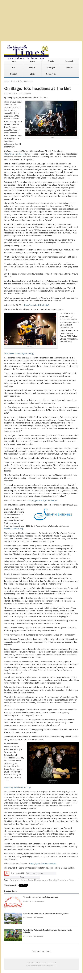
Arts (13, 67)
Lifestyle (51, 67)
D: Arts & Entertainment (21, 81)
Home (13, 61)
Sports (51, 61)
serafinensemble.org (13, 528)
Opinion (13, 74)
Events (32, 67)
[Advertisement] (41, 20)
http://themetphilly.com (14, 153)
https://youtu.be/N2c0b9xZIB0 (42, 863)
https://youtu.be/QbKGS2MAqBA (43, 500)
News (32, 61)
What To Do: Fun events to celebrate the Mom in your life (45, 913)
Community (69, 61)
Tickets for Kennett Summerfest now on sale (40, 897)
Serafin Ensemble (58, 880)
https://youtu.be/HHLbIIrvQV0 (36, 305)
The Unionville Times (36, 963)
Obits (32, 74)
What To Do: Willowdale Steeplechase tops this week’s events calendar (47, 931)
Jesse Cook (27, 880)
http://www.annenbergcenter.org (18, 353)
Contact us (51, 74)
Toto (71, 880)
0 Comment (40, 901)
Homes (69, 67)
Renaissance (41, 880)
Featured (14, 880)
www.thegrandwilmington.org (17, 787)
